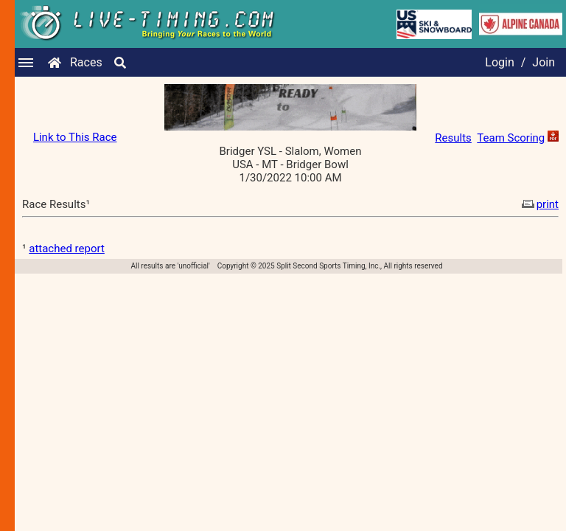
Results (453, 138)
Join (543, 62)
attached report (67, 248)
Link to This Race (75, 137)
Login (499, 62)
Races (86, 62)
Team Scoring (511, 138)
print (539, 204)
